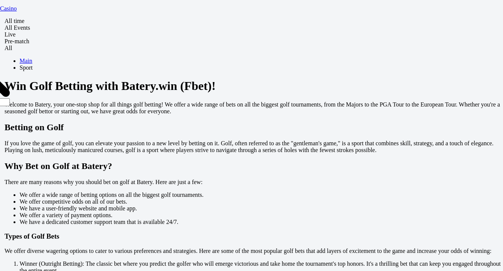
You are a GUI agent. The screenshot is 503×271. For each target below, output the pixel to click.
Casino (8, 8)
